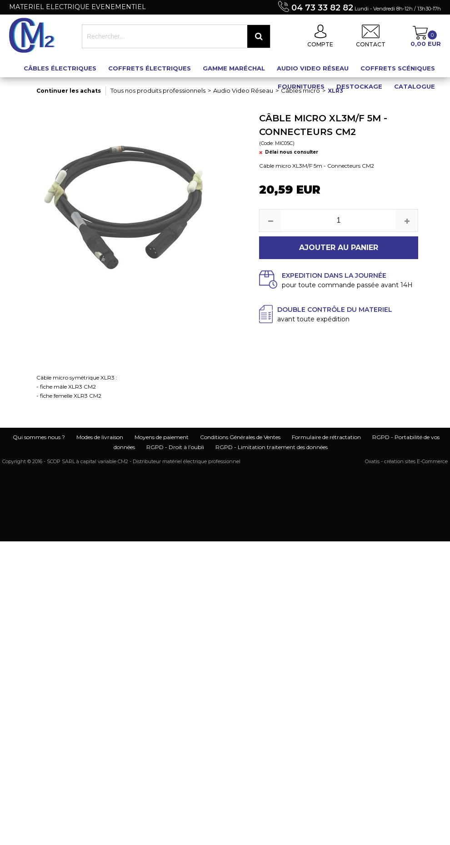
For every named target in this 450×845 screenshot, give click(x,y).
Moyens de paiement (162, 437)
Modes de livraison (99, 437)
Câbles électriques (60, 68)
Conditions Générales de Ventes (240, 437)
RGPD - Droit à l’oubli (175, 447)
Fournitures (301, 86)
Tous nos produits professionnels (157, 90)
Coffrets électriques (149, 68)
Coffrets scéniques (397, 68)
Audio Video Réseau (313, 68)
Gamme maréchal (234, 68)
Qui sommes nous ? (39, 437)
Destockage (359, 86)
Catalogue (414, 86)
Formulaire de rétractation (326, 437)
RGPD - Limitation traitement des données (271, 447)
